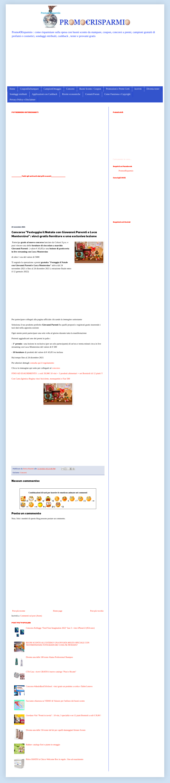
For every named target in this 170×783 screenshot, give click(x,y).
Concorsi (70, 89)
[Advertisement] (85, 62)
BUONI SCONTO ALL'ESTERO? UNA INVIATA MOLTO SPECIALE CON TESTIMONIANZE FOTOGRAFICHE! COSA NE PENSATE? (57, 644)
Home (12, 89)
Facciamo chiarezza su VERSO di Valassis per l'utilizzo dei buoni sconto (55, 701)
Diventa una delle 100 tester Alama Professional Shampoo (49, 657)
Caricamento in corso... (122, 159)
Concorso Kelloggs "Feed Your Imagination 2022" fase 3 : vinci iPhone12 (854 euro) (60, 628)
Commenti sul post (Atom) (31, 616)
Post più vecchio (96, 611)
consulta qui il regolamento (42, 363)
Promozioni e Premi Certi (118, 89)
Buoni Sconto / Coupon (90, 89)
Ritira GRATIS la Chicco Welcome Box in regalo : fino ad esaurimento (54, 759)
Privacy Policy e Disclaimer (22, 99)
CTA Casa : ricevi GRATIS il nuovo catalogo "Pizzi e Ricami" (51, 672)
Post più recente (18, 611)
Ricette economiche (71, 94)
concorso (56, 368)
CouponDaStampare (29, 89)
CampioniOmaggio (52, 89)
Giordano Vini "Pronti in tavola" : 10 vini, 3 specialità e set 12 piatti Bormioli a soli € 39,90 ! (63, 715)
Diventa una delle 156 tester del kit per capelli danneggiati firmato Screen (55, 730)
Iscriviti (138, 89)
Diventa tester (153, 89)
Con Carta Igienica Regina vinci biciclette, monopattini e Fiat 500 (41, 378)
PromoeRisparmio (126, 171)
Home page (57, 611)
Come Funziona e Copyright (117, 94)
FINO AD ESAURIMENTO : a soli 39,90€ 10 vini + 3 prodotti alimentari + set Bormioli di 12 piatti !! (57, 373)
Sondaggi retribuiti (18, 94)
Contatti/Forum (92, 94)
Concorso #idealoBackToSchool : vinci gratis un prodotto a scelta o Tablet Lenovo (59, 686)
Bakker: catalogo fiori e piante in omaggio (43, 745)
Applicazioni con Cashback (44, 94)
